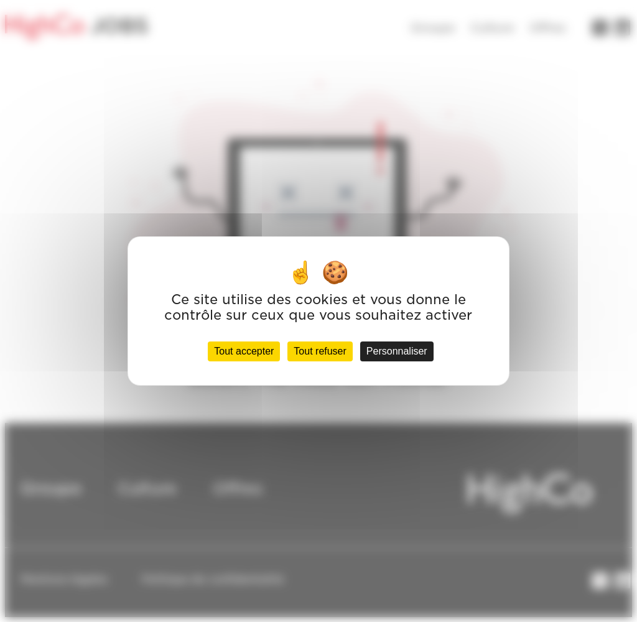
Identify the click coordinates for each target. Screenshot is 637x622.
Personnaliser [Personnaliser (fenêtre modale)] (396, 351)
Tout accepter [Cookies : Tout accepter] (244, 351)
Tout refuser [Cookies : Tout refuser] (320, 351)
